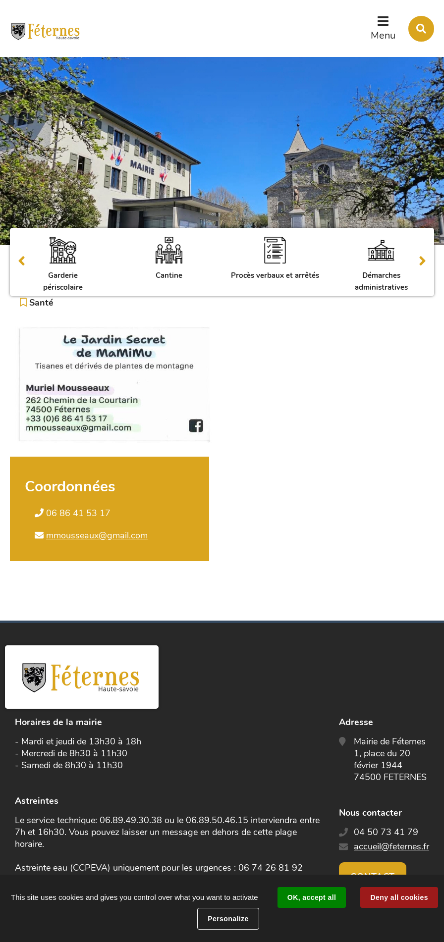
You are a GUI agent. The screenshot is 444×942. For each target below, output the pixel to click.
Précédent (21, 262)
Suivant (422, 262)
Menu (383, 35)
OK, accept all (311, 897)
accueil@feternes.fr (391, 846)
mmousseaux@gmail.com (97, 535)
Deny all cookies (399, 897)
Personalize (228, 919)
